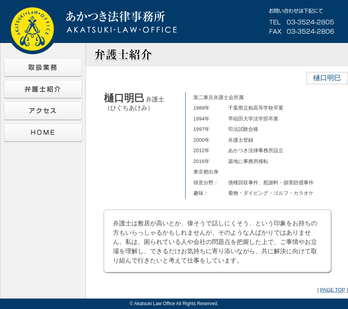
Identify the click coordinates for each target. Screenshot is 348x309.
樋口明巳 (327, 78)
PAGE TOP (332, 290)
